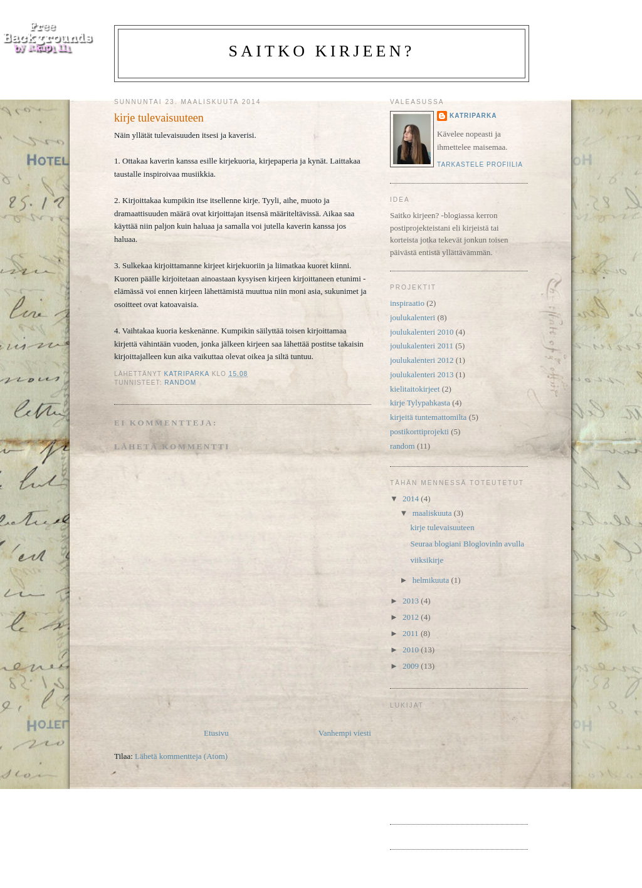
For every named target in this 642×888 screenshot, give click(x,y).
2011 (412, 633)
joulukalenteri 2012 (421, 360)
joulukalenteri (412, 317)
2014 (412, 498)
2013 (412, 600)
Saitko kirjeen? (322, 51)
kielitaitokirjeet (414, 389)
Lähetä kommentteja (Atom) (181, 756)
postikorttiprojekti (419, 431)
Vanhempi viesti (344, 733)
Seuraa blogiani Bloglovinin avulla (467, 543)
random (180, 382)
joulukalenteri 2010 (421, 332)
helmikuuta (432, 580)
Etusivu (216, 733)
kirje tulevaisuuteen (442, 527)
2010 (412, 649)
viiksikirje (426, 560)
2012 (412, 617)
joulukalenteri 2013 (421, 374)
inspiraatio (407, 303)
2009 (412, 666)
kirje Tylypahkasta (420, 402)
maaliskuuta (433, 513)
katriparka (473, 115)
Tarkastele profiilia (480, 164)
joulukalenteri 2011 (421, 345)
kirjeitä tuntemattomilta (428, 417)
